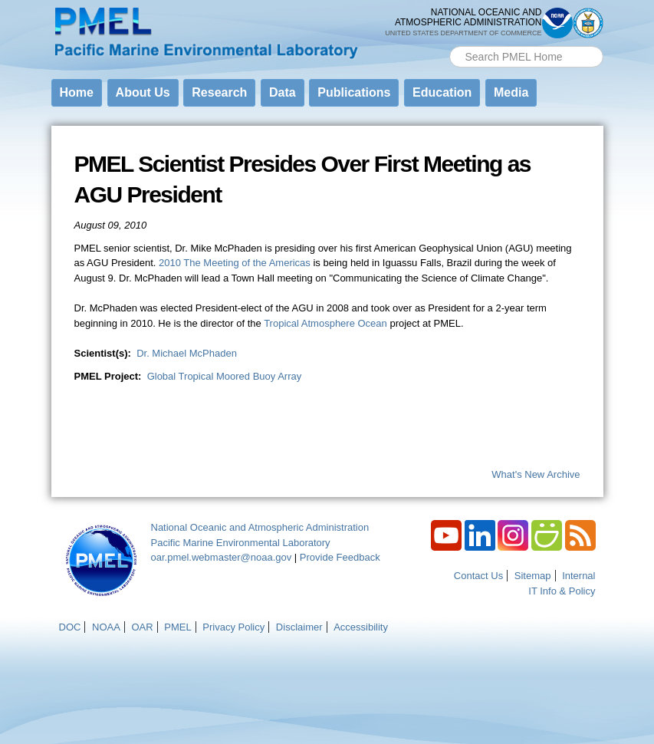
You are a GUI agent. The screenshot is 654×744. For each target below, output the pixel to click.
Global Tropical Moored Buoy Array (224, 376)
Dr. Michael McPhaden (186, 353)
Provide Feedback (340, 557)
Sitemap (532, 575)
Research (219, 92)
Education (442, 92)
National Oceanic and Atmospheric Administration (260, 527)
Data (282, 92)
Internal (578, 575)
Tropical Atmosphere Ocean (325, 323)
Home (77, 92)
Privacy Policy (233, 627)
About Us (143, 92)
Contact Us (478, 575)
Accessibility (361, 627)
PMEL (177, 627)
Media (511, 92)
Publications (353, 92)
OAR (142, 627)
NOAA (106, 627)
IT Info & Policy (561, 591)
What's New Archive (535, 474)
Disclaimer (299, 627)
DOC (70, 627)
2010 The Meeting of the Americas (235, 262)
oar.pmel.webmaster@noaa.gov (221, 557)
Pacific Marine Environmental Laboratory (240, 542)
